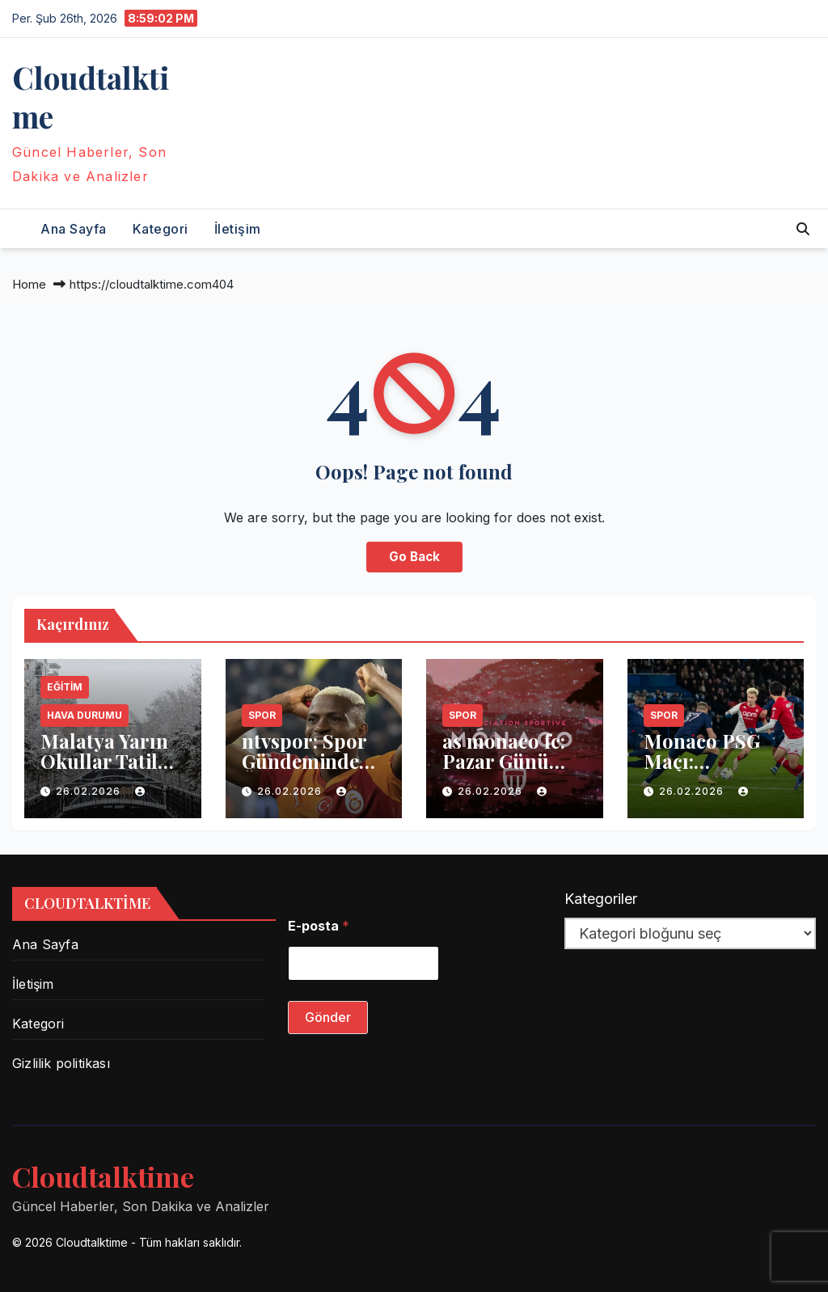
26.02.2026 (90, 791)
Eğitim (64, 687)
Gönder (328, 1017)
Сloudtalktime (90, 96)
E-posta (318, 926)
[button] (802, 229)
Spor (262, 715)
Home (29, 284)
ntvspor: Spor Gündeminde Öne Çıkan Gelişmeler (304, 771)
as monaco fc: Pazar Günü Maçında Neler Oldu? (509, 771)
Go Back (414, 556)
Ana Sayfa (73, 229)
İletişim (237, 229)
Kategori (160, 229)
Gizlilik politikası (61, 1063)
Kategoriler (600, 898)
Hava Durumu (84, 715)
